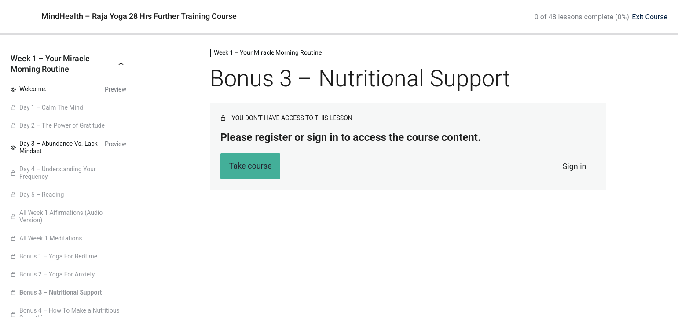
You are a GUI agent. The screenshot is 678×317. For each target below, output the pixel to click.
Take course (250, 165)
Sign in (574, 166)
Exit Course (649, 17)
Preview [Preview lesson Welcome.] (115, 89)
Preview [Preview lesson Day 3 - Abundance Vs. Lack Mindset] (115, 143)
